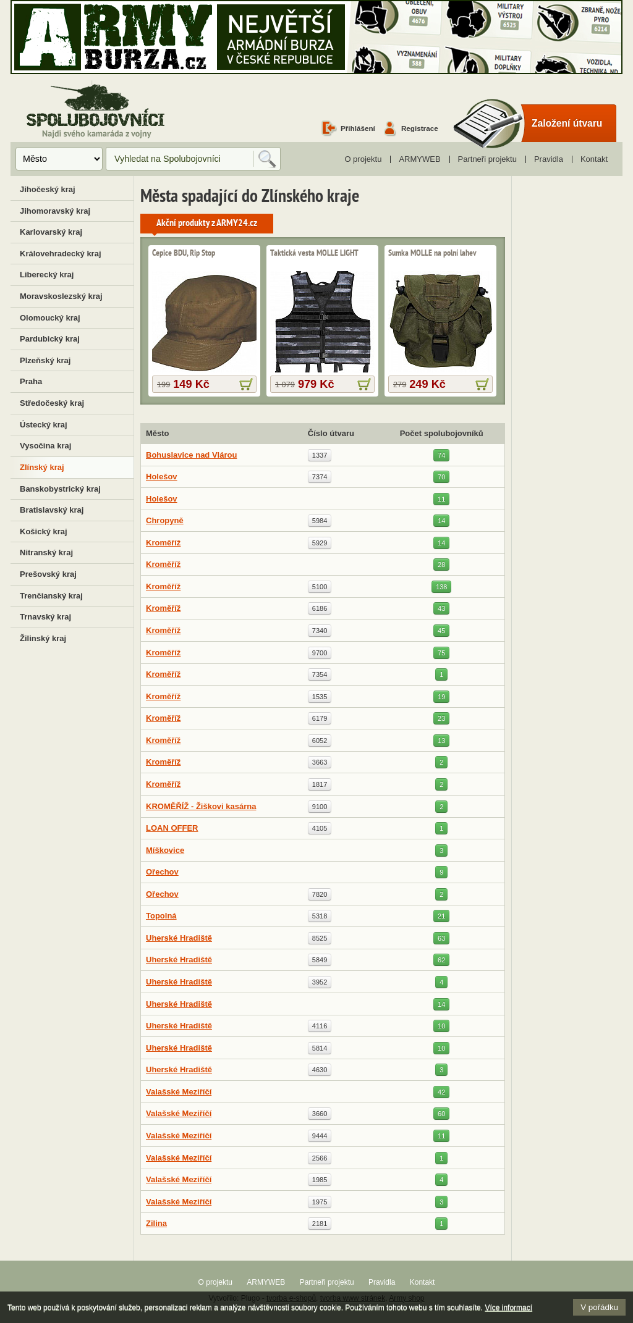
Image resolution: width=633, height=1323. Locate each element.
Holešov (161, 476)
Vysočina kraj (45, 445)
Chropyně (165, 520)
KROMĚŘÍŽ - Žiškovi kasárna (201, 806)
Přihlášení (358, 128)
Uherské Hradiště (179, 938)
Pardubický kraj (50, 338)
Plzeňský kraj (45, 360)
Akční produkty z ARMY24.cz (206, 223)
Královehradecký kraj (60, 253)
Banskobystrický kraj (60, 489)
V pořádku (599, 1307)
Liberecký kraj (47, 274)
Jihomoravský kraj (55, 211)
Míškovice (165, 850)
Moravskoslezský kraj (61, 296)
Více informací (508, 1307)
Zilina (156, 1223)
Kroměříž (163, 542)
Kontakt (594, 159)
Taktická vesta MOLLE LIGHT (314, 253)
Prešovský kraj (48, 574)
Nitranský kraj (46, 552)
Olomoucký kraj (50, 317)
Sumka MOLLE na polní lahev (432, 253)
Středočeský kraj (52, 403)
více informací (246, 384)
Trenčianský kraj (51, 595)
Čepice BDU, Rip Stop (183, 253)
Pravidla (548, 159)
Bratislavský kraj (51, 509)
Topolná (161, 915)
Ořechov (162, 871)
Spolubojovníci (96, 110)
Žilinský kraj (43, 638)
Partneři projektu (487, 159)
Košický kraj (43, 531)
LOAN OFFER (172, 828)
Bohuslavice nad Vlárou (191, 455)
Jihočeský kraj (47, 189)
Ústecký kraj (43, 424)
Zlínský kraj (42, 467)
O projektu (362, 159)
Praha (31, 381)
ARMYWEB (419, 159)
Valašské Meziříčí (178, 1091)
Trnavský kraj (45, 616)
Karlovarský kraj (51, 232)
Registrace (419, 128)
